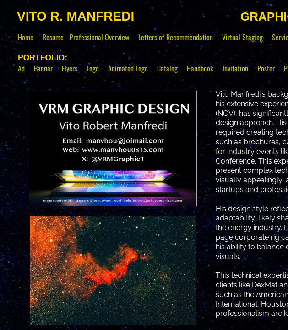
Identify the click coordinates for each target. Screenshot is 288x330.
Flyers (69, 68)
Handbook (200, 68)
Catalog (167, 68)
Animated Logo (128, 68)
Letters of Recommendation (175, 37)
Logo (93, 68)
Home (25, 37)
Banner (43, 68)
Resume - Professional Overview (86, 37)
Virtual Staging (242, 37)
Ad (21, 68)
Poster (266, 68)
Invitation (235, 68)
